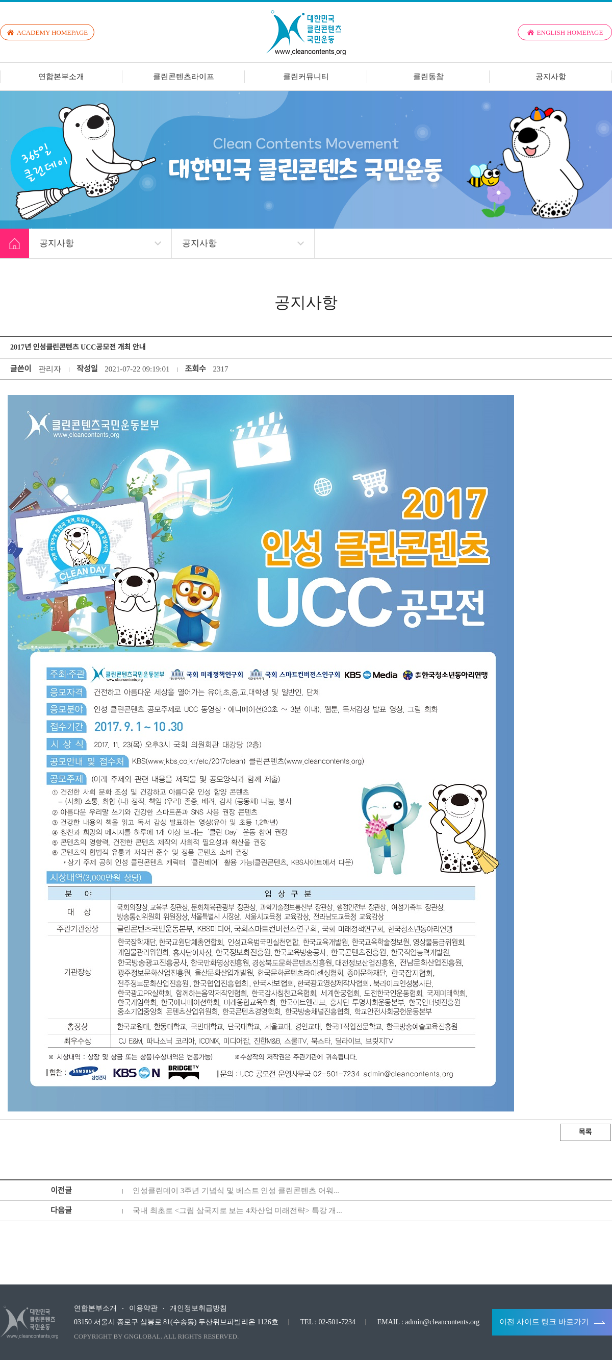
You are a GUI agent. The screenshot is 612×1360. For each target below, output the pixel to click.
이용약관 (143, 1308)
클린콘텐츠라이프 (183, 76)
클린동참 (428, 76)
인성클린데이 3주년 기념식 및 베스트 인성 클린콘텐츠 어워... (236, 1190)
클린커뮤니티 (306, 76)
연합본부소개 (61, 76)
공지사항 (551, 76)
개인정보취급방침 (198, 1308)
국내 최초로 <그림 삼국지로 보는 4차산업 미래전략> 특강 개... (237, 1210)
